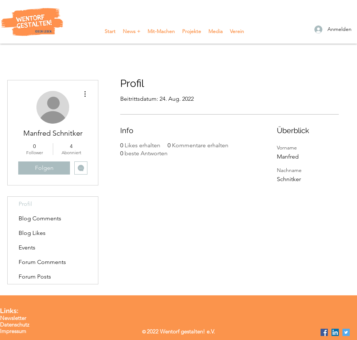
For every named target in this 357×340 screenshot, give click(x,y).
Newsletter (13, 318)
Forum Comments (42, 262)
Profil (25, 203)
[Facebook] (324, 332)
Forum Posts (35, 276)
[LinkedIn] (335, 332)
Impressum (13, 331)
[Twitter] (346, 332)
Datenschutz (14, 324)
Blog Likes (32, 232)
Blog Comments (40, 218)
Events (27, 247)
